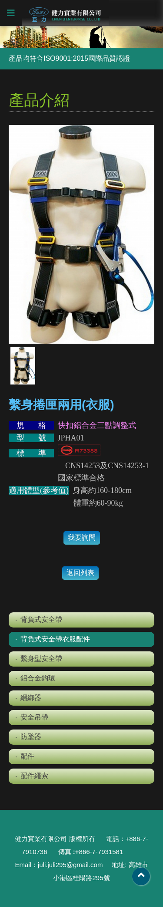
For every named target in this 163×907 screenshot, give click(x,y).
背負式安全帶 (41, 619)
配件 (27, 756)
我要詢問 (82, 537)
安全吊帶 (34, 717)
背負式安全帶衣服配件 (55, 639)
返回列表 (80, 572)
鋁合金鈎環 (37, 678)
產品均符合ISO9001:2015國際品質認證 (69, 58)
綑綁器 (30, 697)
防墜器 (30, 736)
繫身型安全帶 (41, 658)
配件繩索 (34, 775)
